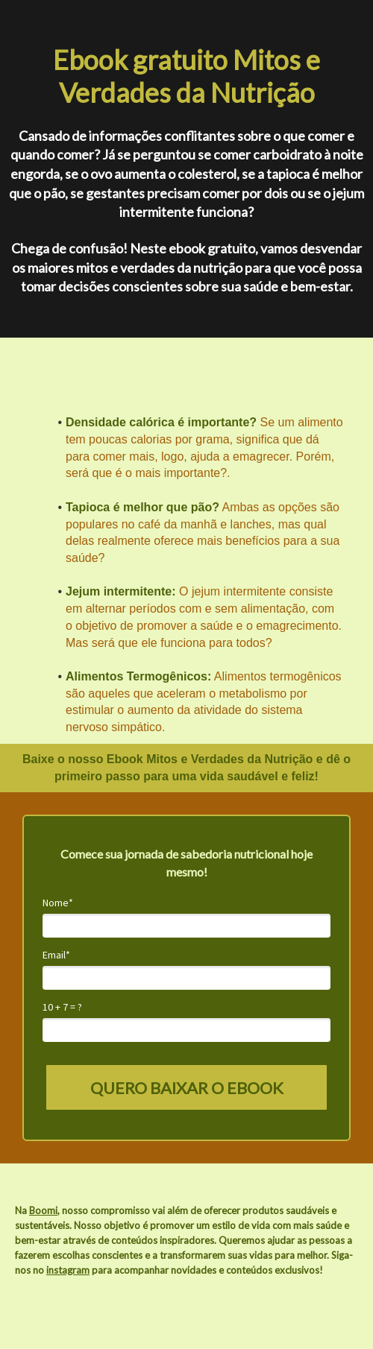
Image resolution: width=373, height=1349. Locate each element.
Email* (56, 955)
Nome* (58, 903)
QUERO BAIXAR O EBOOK (186, 1088)
